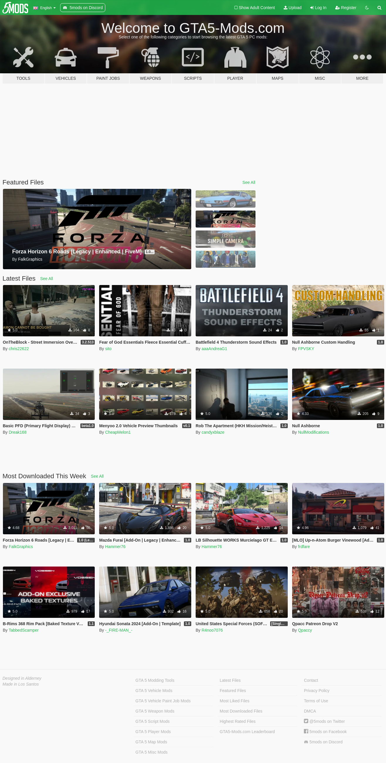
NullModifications (313, 432)
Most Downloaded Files (241, 711)
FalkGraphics (21, 546)
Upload (293, 7)
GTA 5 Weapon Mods (155, 711)
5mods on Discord (323, 742)
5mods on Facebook (325, 731)
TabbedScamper (23, 630)
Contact (311, 680)
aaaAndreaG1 (214, 348)
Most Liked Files (234, 700)
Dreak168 (18, 432)
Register (345, 7)
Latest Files (230, 680)
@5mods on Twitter (324, 721)
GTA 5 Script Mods (153, 721)
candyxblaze (213, 432)
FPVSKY (306, 348)
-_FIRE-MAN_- (118, 630)
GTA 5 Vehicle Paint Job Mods (163, 700)
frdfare (304, 546)
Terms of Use (316, 700)
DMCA (310, 711)
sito (108, 348)
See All (249, 182)
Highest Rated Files (237, 721)
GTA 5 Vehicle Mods (154, 690)
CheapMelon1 (118, 432)
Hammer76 (115, 546)
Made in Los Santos (21, 684)
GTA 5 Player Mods (153, 731)
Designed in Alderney (22, 678)
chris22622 (19, 348)
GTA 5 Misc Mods (151, 752)
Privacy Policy (316, 690)
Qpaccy (305, 630)
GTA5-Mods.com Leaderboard (247, 731)
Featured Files (233, 690)
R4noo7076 (212, 630)
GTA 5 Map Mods (151, 742)
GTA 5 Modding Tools (155, 680)
